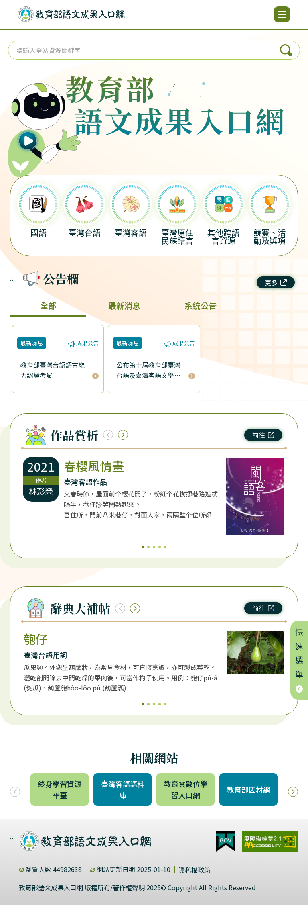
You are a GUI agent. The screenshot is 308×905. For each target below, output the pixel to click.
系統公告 (200, 305)
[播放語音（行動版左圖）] (40, 118)
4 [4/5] (159, 547)
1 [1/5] (143, 547)
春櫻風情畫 (94, 466)
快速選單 (299, 660)
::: (12, 278)
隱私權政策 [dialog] (194, 869)
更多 (276, 282)
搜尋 (286, 50)
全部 (48, 305)
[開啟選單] (282, 14)
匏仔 (36, 639)
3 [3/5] (154, 547)
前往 (263, 435)
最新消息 (124, 305)
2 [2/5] (148, 547)
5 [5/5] (165, 547)
